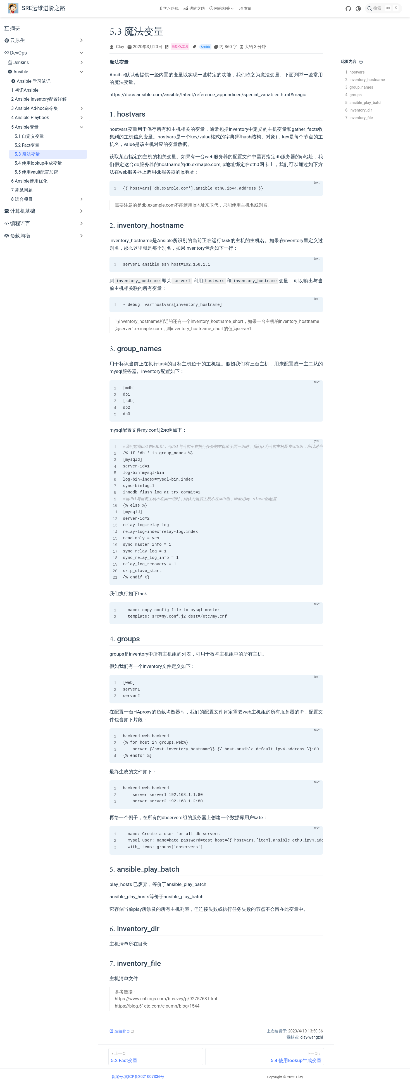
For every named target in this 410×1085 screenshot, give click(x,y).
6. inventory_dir (358, 110)
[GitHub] (348, 8)
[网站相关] (222, 8)
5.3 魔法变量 (27, 154)
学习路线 (168, 8)
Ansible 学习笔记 (31, 81)
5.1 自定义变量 (29, 136)
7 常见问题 (22, 190)
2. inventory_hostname (365, 79)
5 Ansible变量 (25, 127)
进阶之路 (194, 8)
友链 (245, 8)
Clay (120, 46)
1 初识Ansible (25, 90)
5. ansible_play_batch (364, 102)
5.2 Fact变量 (27, 145)
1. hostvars (354, 72)
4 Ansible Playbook (30, 117)
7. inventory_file (359, 117)
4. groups (353, 95)
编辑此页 (121, 1031)
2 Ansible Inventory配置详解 (39, 99)
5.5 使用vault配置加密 (36, 172)
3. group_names (359, 87)
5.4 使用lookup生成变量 (38, 163)
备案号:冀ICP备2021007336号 (137, 1076)
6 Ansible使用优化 (29, 181)
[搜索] (383, 8)
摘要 (12, 28)
